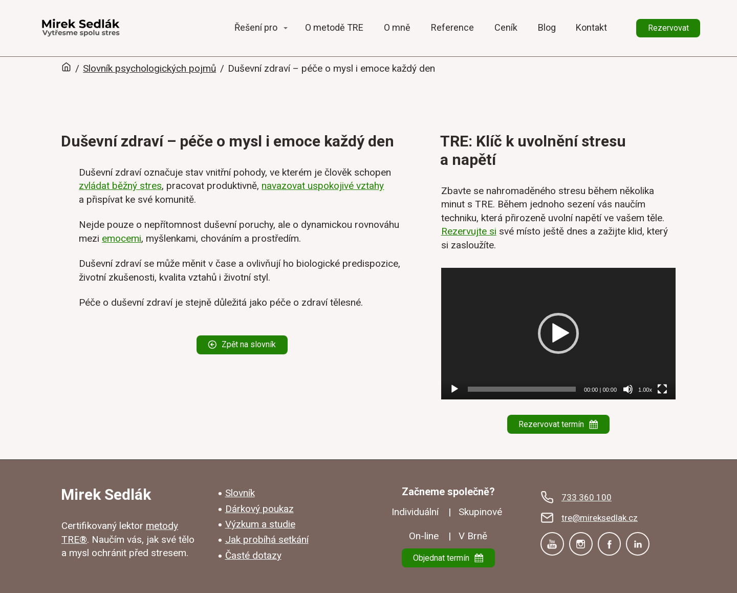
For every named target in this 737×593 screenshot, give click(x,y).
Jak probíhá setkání (267, 539)
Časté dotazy (253, 555)
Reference (452, 27)
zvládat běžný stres (120, 186)
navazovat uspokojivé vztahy (323, 186)
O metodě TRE (334, 27)
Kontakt (591, 27)
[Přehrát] (454, 389)
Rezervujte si (468, 231)
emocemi (121, 238)
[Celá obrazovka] (662, 389)
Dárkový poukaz (259, 509)
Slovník (240, 493)
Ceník (505, 27)
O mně (397, 27)
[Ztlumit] (628, 389)
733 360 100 (586, 497)
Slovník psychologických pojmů (149, 68)
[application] (558, 334)
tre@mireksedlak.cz (599, 518)
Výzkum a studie (260, 524)
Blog (547, 27)
